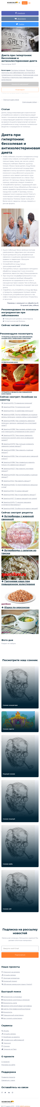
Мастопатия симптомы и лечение (16, 1000)
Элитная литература (10, 978)
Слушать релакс (8, 975)
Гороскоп (6, 1043)
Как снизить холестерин (12, 1018)
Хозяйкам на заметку (10, 1037)
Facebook (20, 13)
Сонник (5, 1046)
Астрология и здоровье (12, 997)
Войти (25, 3)
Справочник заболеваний (12, 1040)
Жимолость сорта (10, 1003)
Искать (5, 1031)
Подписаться (20, 955)
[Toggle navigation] (29, 3)
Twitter (20, 24)
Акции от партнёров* (20, 84)
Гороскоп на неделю (10, 972)
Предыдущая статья (11, 100)
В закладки (20, 90)
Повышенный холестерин (13, 1015)
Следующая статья (29, 102)
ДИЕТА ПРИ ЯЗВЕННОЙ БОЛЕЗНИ (16, 1009)
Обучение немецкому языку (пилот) (16, 984)
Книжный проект (9, 981)
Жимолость (7, 1012)
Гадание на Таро (9, 1049)
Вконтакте (20, 19)
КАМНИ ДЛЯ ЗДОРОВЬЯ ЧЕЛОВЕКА (17, 1006)
